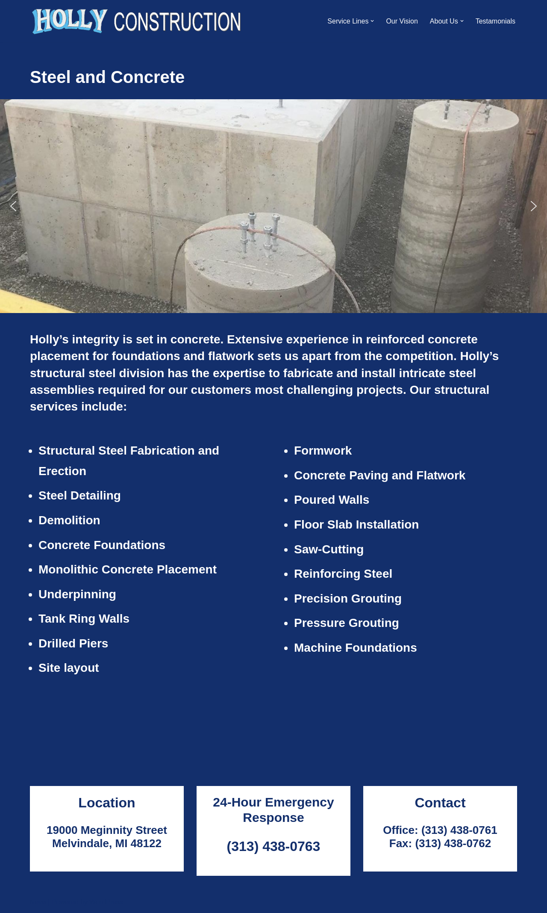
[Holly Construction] (137, 21)
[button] (372, 21)
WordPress (106, 902)
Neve (38, 902)
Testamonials (495, 21)
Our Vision (402, 21)
